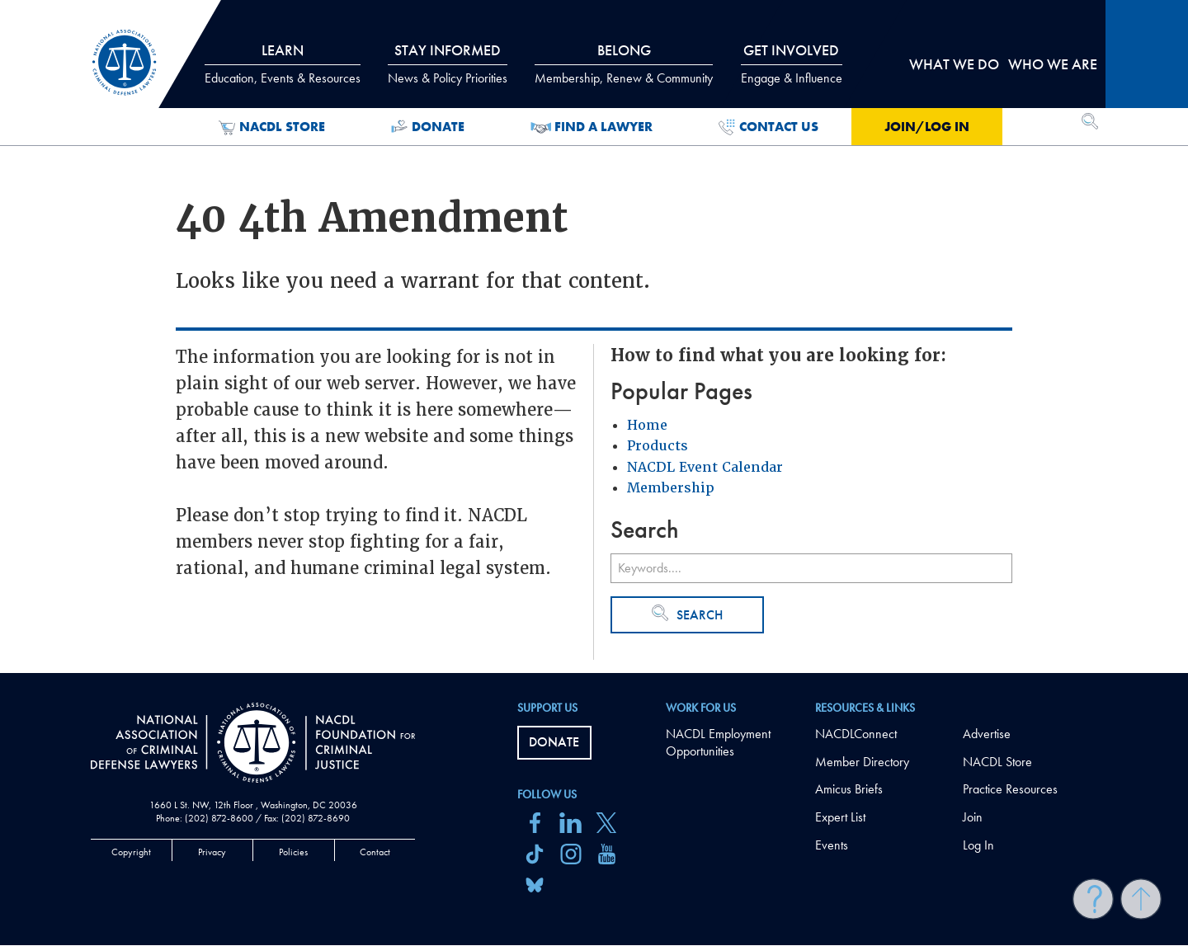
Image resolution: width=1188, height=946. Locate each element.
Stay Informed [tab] (447, 63)
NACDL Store (272, 127)
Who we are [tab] (1052, 63)
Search (687, 614)
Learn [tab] (283, 63)
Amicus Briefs (849, 789)
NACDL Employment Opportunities (718, 742)
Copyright (131, 852)
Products (657, 445)
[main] (594, 336)
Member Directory (862, 761)
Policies (293, 852)
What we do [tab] (954, 63)
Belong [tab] (624, 63)
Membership (670, 488)
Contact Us (768, 127)
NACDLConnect (856, 733)
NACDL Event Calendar (705, 467)
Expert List (840, 817)
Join (973, 817)
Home (647, 425)
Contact (375, 852)
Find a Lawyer (591, 127)
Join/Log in (926, 126)
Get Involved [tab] (791, 63)
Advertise (987, 733)
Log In (978, 845)
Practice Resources (1010, 789)
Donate (427, 127)
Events (831, 845)
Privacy (212, 852)
